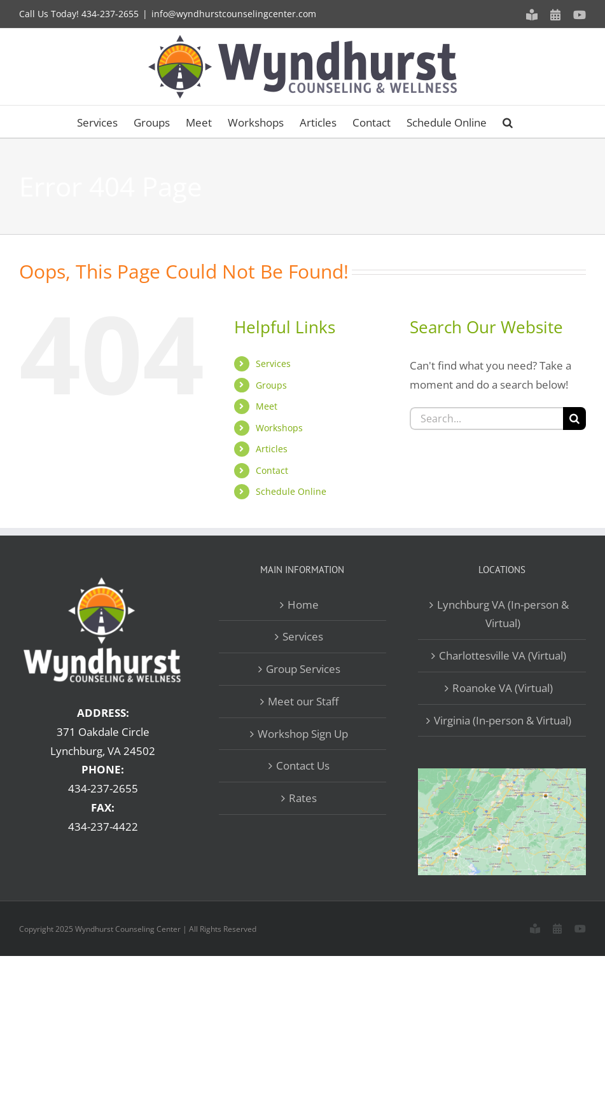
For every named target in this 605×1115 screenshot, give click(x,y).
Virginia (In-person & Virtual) (502, 720)
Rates (303, 798)
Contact (272, 470)
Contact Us (303, 765)
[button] (508, 121)
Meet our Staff (303, 701)
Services (273, 363)
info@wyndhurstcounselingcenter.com (233, 14)
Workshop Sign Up (303, 733)
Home (303, 604)
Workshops (279, 428)
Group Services (303, 668)
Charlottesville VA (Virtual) (502, 655)
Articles (272, 449)
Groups (271, 385)
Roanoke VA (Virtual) (502, 688)
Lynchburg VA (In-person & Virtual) (503, 614)
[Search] (574, 418)
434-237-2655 (110, 14)
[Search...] (486, 418)
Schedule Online (291, 491)
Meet (266, 406)
